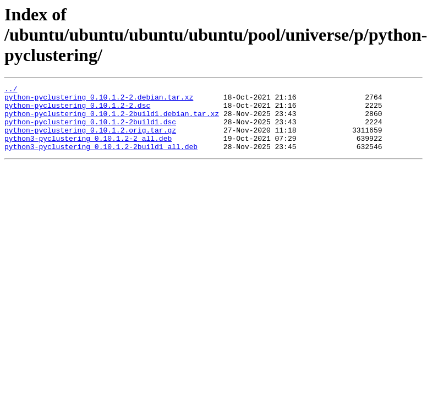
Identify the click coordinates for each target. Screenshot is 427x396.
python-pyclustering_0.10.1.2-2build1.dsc (90, 130)
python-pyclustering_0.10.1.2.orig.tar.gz (90, 140)
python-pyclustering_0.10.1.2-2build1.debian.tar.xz (111, 120)
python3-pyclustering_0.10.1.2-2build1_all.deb (101, 159)
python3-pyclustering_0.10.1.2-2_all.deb (88, 150)
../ (10, 90)
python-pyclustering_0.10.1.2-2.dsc (77, 110)
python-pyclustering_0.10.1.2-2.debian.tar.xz (98, 100)
